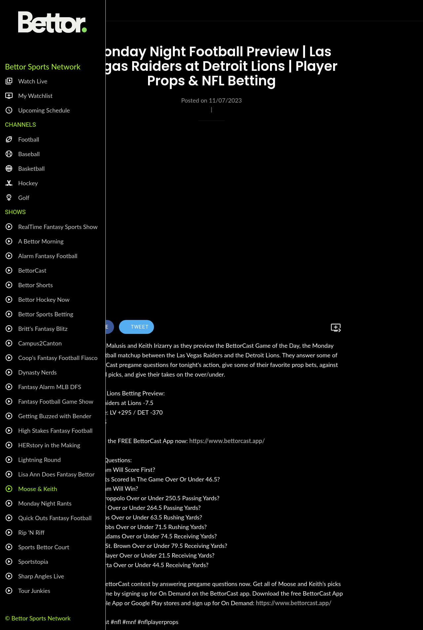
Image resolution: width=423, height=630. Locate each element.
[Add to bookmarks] (336, 328)
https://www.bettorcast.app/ (227, 440)
